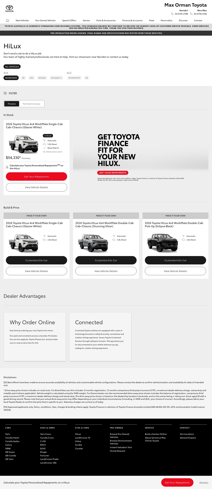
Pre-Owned (116, 427)
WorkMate (11, 77)
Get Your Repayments (36, 176)
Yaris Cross (45, 433)
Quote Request (117, 450)
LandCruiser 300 (48, 462)
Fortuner (44, 455)
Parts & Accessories (106, 20)
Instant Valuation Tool (121, 447)
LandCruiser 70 (82, 437)
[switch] (24, 103)
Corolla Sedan (12, 441)
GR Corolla (10, 455)
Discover (183, 20)
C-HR (43, 441)
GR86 (8, 448)
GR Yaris (9, 458)
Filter (13, 93)
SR (23, 77)
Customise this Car (36, 260)
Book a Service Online (156, 433)
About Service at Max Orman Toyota (155, 439)
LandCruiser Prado (49, 458)
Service (86, 20)
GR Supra (10, 451)
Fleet (151, 20)
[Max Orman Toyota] (9, 8)
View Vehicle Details (36, 187)
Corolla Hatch (12, 437)
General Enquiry (188, 437)
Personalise (166, 20)
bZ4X (42, 448)
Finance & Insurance (132, 20)
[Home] (7, 20)
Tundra (78, 444)
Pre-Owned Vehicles (45, 20)
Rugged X (56, 77)
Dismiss (203, 482)
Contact (198, 20)
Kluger (43, 451)
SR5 (31, 77)
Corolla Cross (47, 437)
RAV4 (43, 444)
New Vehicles (22, 20)
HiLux (78, 433)
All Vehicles (12, 66)
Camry (8, 444)
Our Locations (187, 433)
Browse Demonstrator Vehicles (121, 442)
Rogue (42, 77)
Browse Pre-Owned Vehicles (119, 435)
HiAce (78, 441)
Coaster (79, 448)
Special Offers (69, 20)
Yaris (7, 433)
